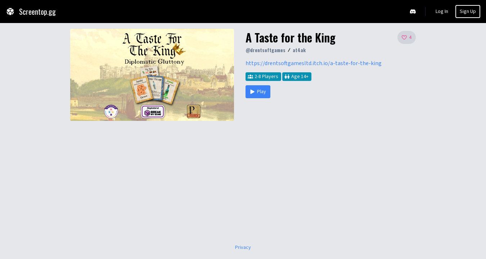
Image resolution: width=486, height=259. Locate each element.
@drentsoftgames (265, 50)
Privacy (243, 247)
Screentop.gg (31, 11)
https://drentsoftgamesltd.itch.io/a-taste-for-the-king (314, 63)
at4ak (299, 50)
